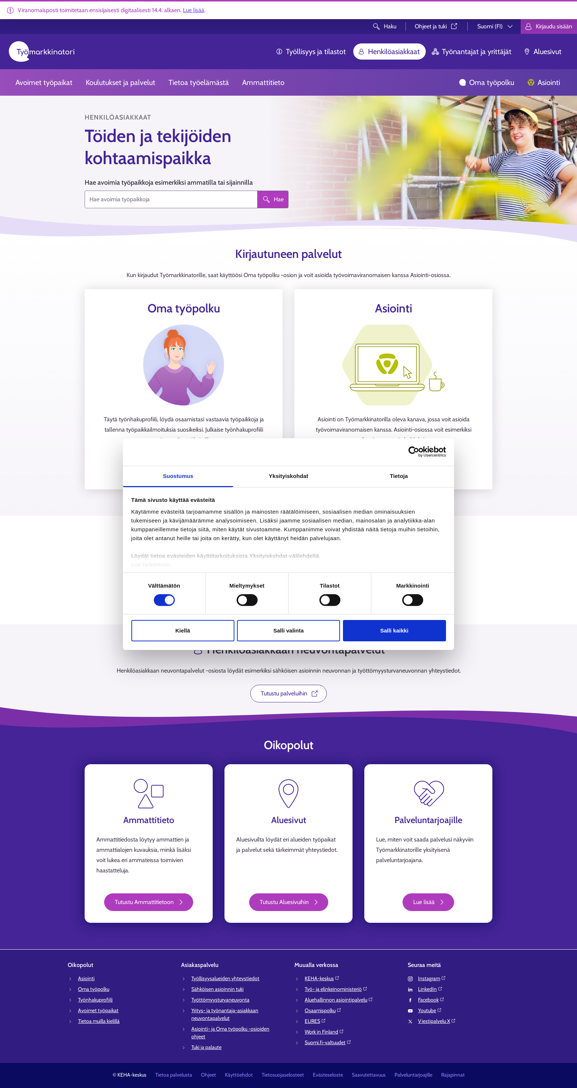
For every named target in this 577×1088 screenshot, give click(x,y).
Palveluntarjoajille (413, 1074)
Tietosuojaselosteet (283, 1074)
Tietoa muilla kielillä (99, 1021)
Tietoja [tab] (399, 475)
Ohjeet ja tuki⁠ (437, 26)
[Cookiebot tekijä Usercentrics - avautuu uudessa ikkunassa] (414, 451)
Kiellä (182, 630)
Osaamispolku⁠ (323, 1010)
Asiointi (543, 82)
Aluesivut (542, 51)
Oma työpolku (486, 82)
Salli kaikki (394, 630)
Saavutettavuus (369, 1074)
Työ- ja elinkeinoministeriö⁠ (336, 989)
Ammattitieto (263, 82)
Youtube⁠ (430, 1010)
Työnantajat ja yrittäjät (471, 51)
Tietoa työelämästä (199, 82)
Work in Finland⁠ (324, 1031)
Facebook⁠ (431, 999)
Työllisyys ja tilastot (311, 51)
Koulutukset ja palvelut (120, 82)
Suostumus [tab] (178, 475)
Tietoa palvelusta (173, 1074)
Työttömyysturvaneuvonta (220, 999)
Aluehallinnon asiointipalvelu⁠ (339, 999)
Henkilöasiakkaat (389, 51)
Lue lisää (193, 10)
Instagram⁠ (432, 978)
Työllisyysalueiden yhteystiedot (225, 978)
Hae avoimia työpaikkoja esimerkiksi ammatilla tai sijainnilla (169, 182)
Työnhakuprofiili (95, 999)
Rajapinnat (453, 1074)
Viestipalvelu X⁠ (437, 1021)
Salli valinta (288, 630)
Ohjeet (208, 1074)
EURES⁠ (315, 1021)
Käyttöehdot (239, 1074)
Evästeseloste (328, 1074)
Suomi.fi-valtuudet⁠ (328, 1042)
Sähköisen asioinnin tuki (217, 989)
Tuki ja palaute (206, 1047)
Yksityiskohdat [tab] (288, 475)
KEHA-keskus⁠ (322, 978)
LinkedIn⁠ (430, 989)
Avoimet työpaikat (43, 82)
